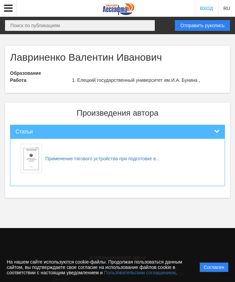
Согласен (214, 267)
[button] (8, 8)
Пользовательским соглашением (140, 272)
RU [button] (226, 8)
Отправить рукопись (202, 25)
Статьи (24, 131)
